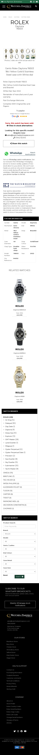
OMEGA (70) (8, 473)
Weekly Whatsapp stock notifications (20, 604)
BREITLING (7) (8, 476)
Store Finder (11, 703)
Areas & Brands (12, 686)
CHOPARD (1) (8, 508)
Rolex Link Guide (12, 714)
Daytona (16, 17)
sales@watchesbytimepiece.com (20, 135)
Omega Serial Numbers (15, 717)
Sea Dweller (10, 459)
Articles (9, 723)
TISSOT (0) (7, 498)
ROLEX (10, 17)
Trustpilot (20, 111)
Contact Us (10, 670)
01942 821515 (20, 138)
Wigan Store (11, 658)
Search (19, 577)
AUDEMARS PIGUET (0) (12, 487)
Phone (11, 1)
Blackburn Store (12, 641)
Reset (5, 575)
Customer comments (14, 678)
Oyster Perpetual (12, 449)
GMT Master (10, 439)
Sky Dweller (10, 462)
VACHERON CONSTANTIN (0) (14, 505)
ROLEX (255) (8, 417)
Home (5, 17)
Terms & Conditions (13, 681)
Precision (8, 456)
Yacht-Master (10, 469)
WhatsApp (18, 1)
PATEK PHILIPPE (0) (11, 483)
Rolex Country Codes (14, 706)
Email (5, 1)
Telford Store (11, 652)
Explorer (8, 436)
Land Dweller (10, 443)
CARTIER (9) (8, 494)
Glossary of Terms (12, 720)
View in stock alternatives (19, 126)
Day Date (9, 426)
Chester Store (11, 647)
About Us (10, 701)
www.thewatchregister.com (14, 193)
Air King (8, 420)
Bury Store (10, 644)
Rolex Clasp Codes (13, 712)
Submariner (10, 466)
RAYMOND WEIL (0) (11, 501)
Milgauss (8, 446)
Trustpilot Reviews (13, 675)
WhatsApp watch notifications (20, 160)
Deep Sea (9, 433)
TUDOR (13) (7, 491)
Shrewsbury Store (13, 650)
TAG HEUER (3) (9, 480)
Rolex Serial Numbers (14, 709)
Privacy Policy (11, 683)
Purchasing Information (14, 672)
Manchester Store (13, 655)
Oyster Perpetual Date (14, 452)
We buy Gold (11, 689)
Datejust (8, 423)
